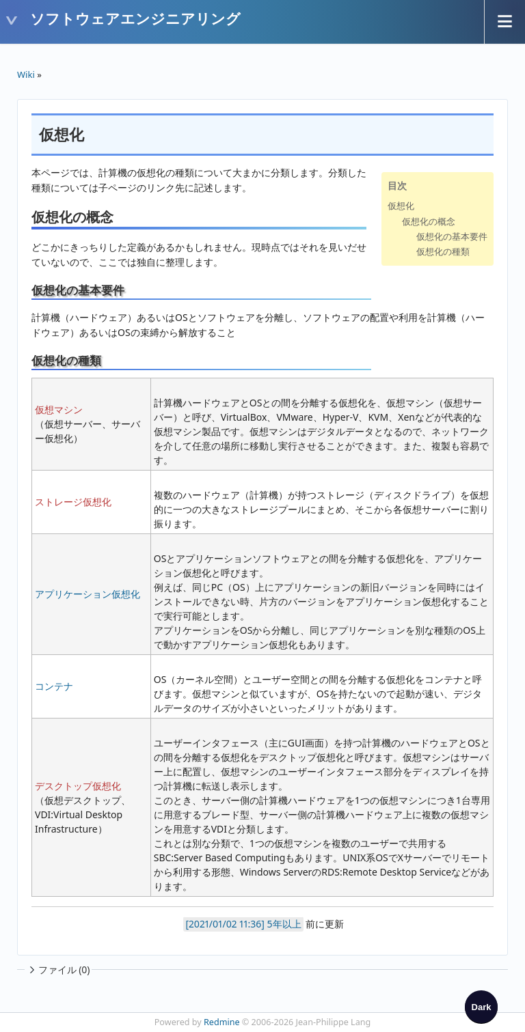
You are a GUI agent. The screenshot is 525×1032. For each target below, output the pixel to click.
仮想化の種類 (443, 251)
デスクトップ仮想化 (78, 785)
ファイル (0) (58, 969)
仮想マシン (59, 409)
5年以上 (284, 923)
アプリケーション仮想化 (87, 593)
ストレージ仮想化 (73, 501)
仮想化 (401, 205)
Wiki (26, 74)
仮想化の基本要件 (451, 236)
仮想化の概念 (428, 221)
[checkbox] (481, 1006)
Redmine (222, 1022)
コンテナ (54, 686)
